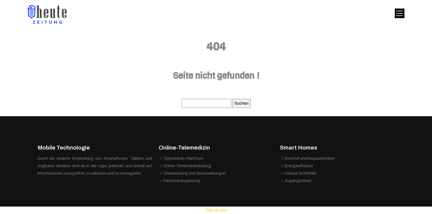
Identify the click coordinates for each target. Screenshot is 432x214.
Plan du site (216, 210)
